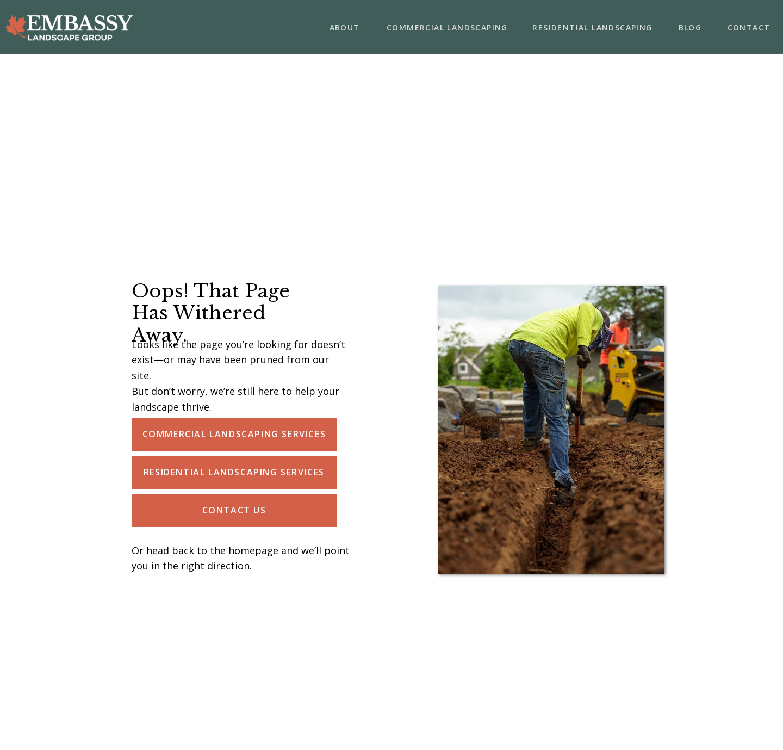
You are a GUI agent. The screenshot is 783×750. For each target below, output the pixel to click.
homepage (253, 550)
